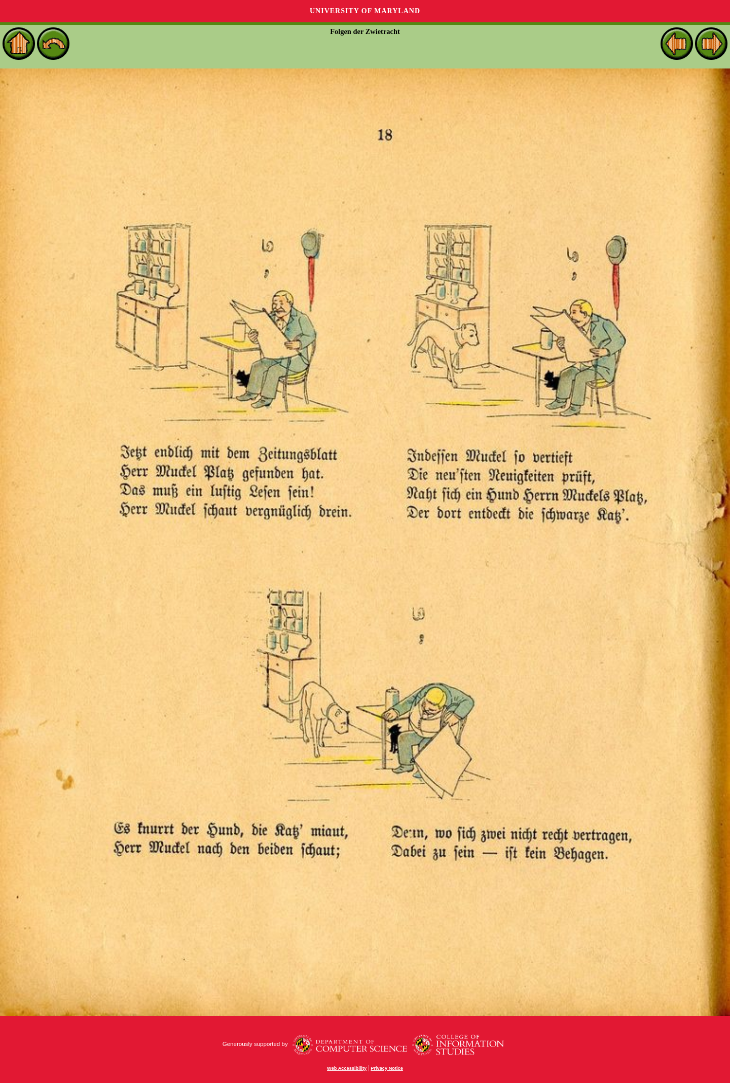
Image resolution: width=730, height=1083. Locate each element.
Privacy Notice (387, 1068)
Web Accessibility (347, 1068)
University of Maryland (365, 11)
